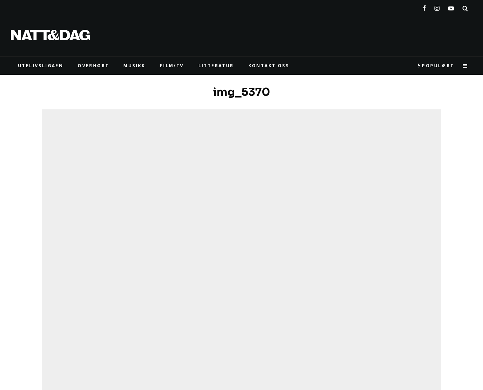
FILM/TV (172, 66)
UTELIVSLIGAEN (40, 66)
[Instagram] (437, 7)
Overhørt (93, 66)
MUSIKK (134, 66)
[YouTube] (451, 7)
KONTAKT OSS (268, 66)
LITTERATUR (216, 66)
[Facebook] (424, 7)
